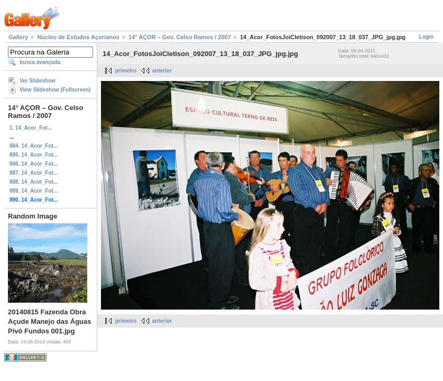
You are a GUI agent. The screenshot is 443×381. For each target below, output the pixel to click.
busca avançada (40, 62)
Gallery (18, 37)
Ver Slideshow (38, 81)
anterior (162, 71)
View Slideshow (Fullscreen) (55, 90)
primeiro (125, 71)
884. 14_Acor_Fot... (34, 146)
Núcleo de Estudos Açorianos (78, 37)
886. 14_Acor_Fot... (34, 164)
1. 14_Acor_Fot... (31, 128)
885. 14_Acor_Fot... (34, 155)
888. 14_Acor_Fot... (34, 182)
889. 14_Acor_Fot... (34, 191)
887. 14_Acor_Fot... (34, 173)
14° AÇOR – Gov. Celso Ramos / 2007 (179, 37)
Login (426, 37)
